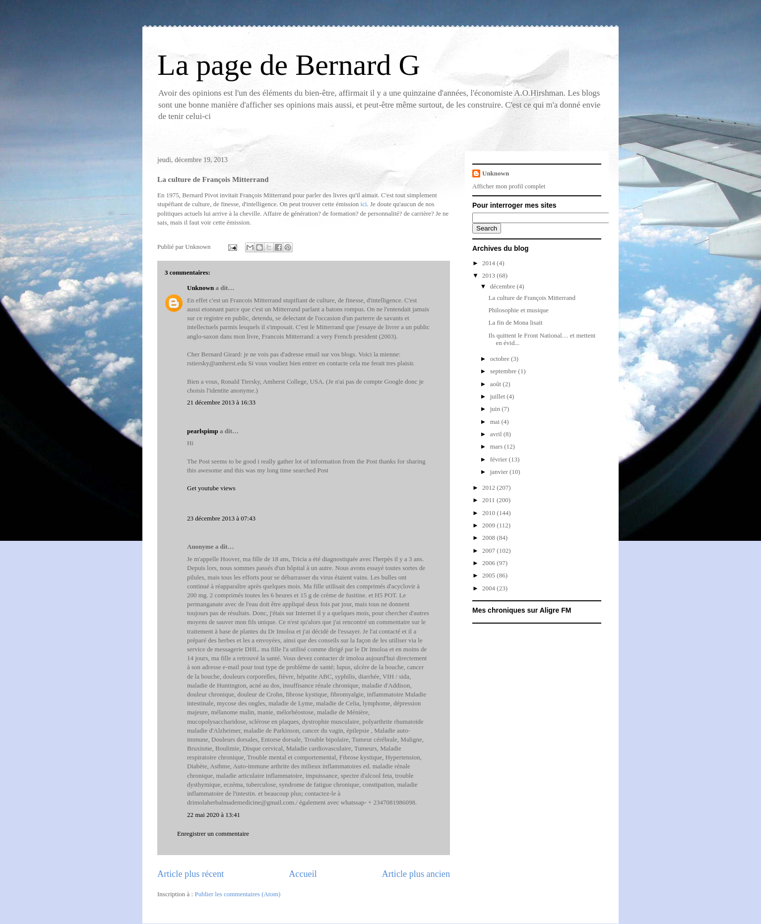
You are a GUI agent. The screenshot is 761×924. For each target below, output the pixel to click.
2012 (489, 487)
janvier (499, 471)
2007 (489, 550)
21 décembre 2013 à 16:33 (221, 402)
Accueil (303, 874)
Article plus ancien (416, 874)
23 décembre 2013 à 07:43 (221, 518)
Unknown (200, 287)
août (496, 384)
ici (364, 204)
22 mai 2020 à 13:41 (213, 814)
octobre (500, 358)
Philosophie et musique (518, 310)
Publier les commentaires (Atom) (237, 894)
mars (497, 446)
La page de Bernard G (288, 65)
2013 (489, 275)
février (499, 459)
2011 (489, 500)
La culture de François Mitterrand (531, 297)
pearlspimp (202, 431)
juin (496, 408)
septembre (504, 371)
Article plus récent (190, 874)
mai (496, 421)
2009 (489, 525)
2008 (489, 537)
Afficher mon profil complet (508, 186)
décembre (503, 286)
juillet (498, 396)
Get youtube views (211, 488)
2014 (489, 263)
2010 (489, 513)
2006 (489, 563)
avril (497, 434)
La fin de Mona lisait (515, 322)
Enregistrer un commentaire (213, 833)
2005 (489, 575)
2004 (489, 588)
